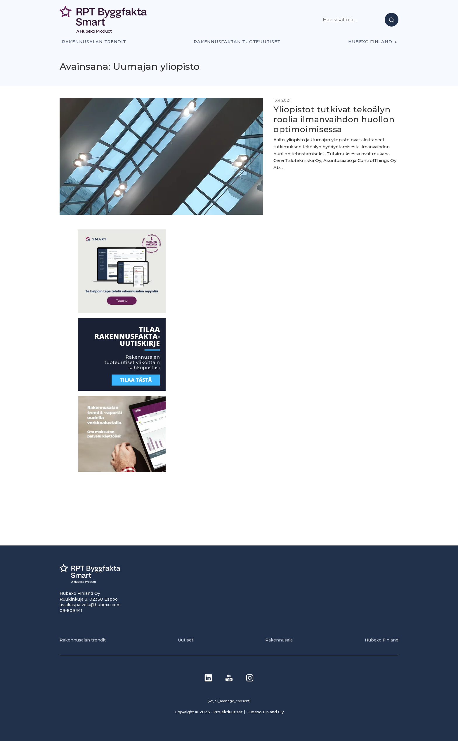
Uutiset (185, 640)
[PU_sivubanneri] (122, 470)
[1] (122, 389)
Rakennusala (279, 640)
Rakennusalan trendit (94, 41)
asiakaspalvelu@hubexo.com (90, 604)
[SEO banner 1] (122, 311)
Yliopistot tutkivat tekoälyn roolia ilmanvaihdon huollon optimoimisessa (333, 119)
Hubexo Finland (370, 41)
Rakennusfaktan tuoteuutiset (237, 41)
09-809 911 (71, 610)
